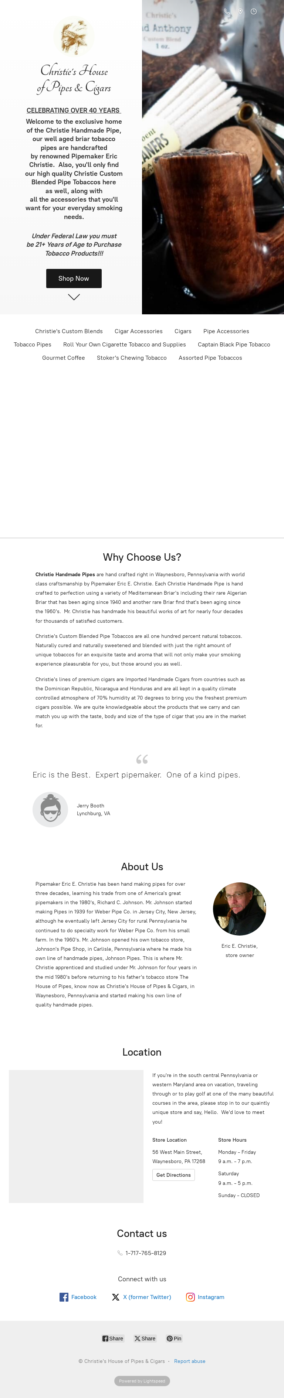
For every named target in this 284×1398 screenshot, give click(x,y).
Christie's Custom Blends (69, 331)
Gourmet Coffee (63, 357)
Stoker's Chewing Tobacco (132, 357)
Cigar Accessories (139, 331)
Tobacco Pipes (32, 344)
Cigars (183, 331)
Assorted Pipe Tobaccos (210, 357)
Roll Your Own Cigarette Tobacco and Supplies (124, 344)
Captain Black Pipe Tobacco (234, 344)
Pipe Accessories (226, 331)
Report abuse (190, 1361)
